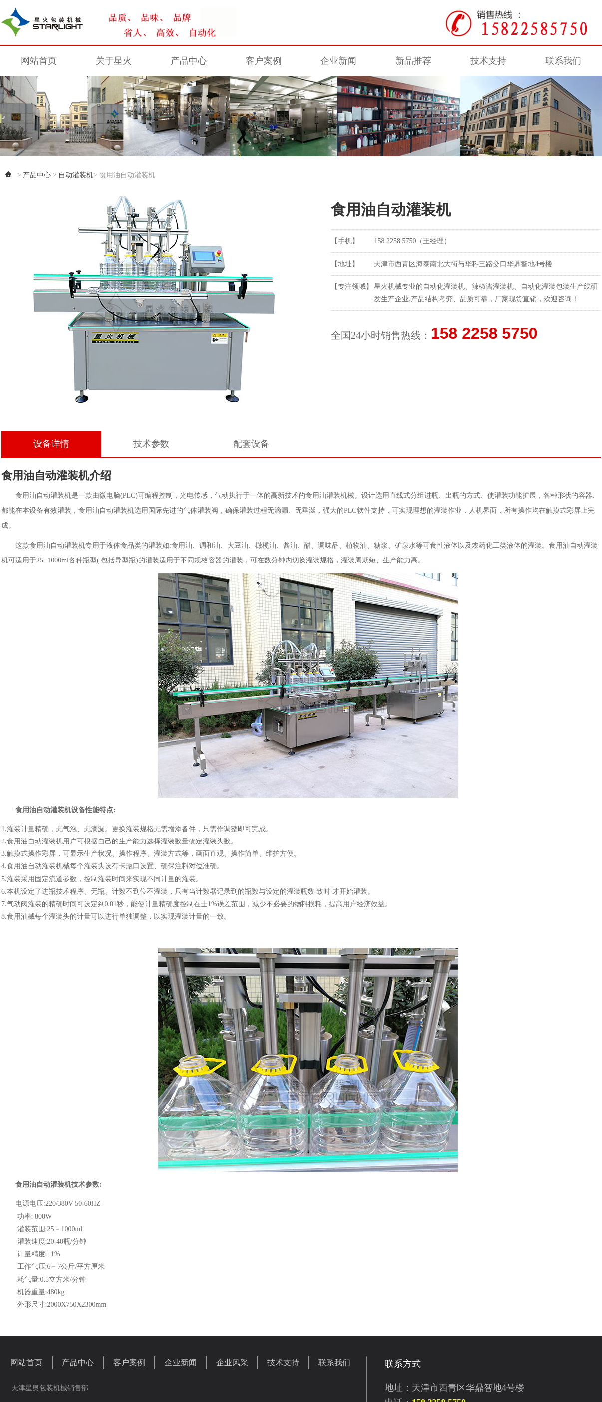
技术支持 (488, 61)
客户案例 (264, 61)
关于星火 (114, 61)
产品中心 (189, 61)
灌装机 (454, 286)
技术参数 (151, 444)
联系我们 (563, 61)
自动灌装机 (75, 175)
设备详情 (51, 444)
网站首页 (39, 61)
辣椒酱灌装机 (493, 286)
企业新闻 (338, 61)
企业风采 (232, 1362)
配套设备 (251, 444)
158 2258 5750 (484, 333)
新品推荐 (413, 61)
